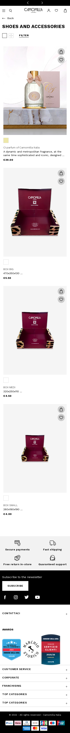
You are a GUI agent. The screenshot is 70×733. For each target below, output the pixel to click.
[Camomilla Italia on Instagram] (15, 597)
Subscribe (15, 585)
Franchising (11, 685)
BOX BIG (8, 269)
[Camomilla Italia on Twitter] (26, 597)
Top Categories (14, 694)
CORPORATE (10, 677)
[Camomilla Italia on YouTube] (37, 597)
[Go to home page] (33, 10)
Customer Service (16, 669)
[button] (61, 51)
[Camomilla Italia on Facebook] (5, 597)
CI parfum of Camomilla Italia (21, 147)
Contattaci (11, 613)
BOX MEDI (9, 387)
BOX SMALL (10, 505)
